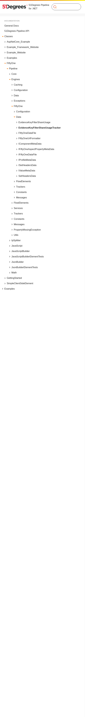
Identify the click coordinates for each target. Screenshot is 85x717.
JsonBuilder (17, 262)
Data (16, 95)
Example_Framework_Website (23, 47)
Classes (8, 36)
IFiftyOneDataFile (27, 154)
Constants (21, 192)
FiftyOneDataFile (27, 133)
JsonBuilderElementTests (24, 267)
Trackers (20, 187)
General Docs (11, 25)
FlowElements (23, 181)
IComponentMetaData (29, 144)
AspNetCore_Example (18, 42)
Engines (15, 79)
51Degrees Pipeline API (16, 31)
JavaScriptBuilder (20, 251)
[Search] (65, 7)
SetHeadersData (27, 176)
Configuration (21, 90)
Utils (16, 235)
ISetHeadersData (27, 165)
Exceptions (19, 101)
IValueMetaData (26, 170)
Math (14, 272)
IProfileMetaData (27, 160)
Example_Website (16, 52)
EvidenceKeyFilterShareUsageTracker (39, 127)
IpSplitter (16, 240)
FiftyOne (11, 63)
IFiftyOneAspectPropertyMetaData (36, 149)
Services (18, 208)
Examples (12, 58)
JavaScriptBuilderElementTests (27, 256)
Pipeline (13, 68)
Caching (18, 85)
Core (14, 74)
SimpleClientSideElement (20, 283)
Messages (21, 197)
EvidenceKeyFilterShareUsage (34, 122)
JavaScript (16, 246)
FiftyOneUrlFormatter (29, 138)
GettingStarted (14, 278)
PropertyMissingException (27, 230)
